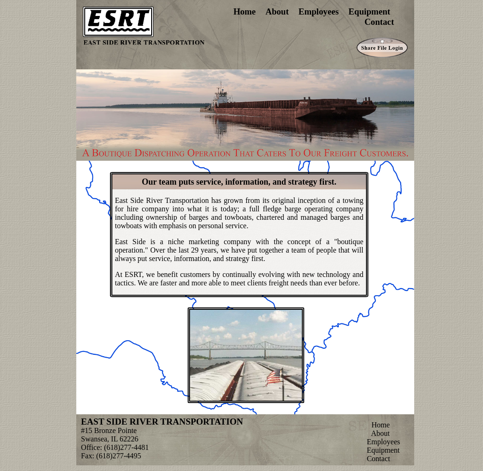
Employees (319, 11)
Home (245, 11)
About (277, 11)
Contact (379, 22)
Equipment (369, 11)
